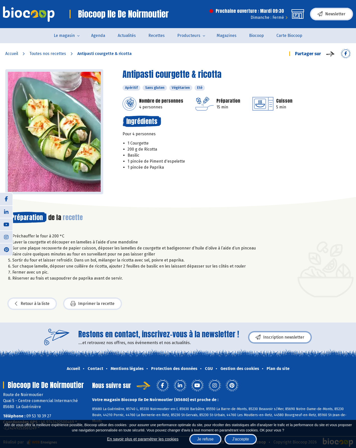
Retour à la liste (32, 303)
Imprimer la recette (92, 303)
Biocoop (256, 35)
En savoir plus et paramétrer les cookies (143, 439)
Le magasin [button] (64, 35)
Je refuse (205, 439)
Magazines (226, 35)
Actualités (127, 35)
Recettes (156, 35)
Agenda (98, 35)
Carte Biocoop (289, 35)
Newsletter (331, 14)
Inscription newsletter (280, 337)
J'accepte (240, 439)
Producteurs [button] (188, 35)
